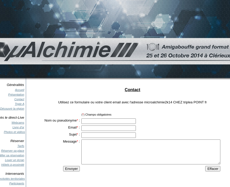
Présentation (16, 94)
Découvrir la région (12, 108)
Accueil (19, 89)
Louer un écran (14, 160)
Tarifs (20, 146)
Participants (16, 183)
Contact (19, 99)
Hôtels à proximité (12, 164)
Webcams (17, 122)
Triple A (19, 103)
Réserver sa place (12, 150)
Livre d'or (18, 127)
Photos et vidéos (14, 131)
